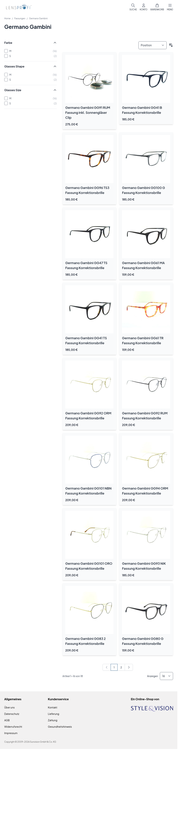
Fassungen (19, 18)
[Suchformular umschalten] (133, 7)
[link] (107, 667)
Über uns (9, 707)
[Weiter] (129, 667)
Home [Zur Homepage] (7, 18)
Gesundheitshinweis (60, 726)
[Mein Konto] (143, 7)
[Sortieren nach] (152, 45)
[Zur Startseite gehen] (18, 7)
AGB (7, 720)
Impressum (10, 733)
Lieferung (53, 713)
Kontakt (52, 707)
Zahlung (52, 720)
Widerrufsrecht (13, 726)
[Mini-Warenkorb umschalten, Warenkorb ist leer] (157, 7)
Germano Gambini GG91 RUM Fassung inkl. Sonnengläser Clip (87, 112)
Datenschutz (11, 713)
